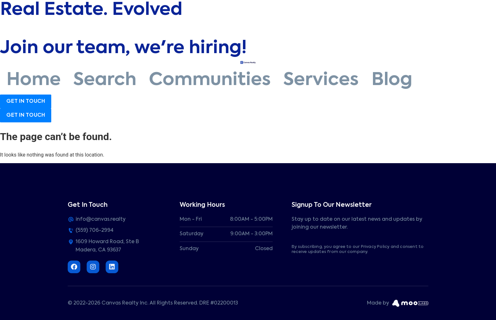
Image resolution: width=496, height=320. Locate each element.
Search (104, 80)
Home (33, 80)
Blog (391, 80)
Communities (210, 80)
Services (321, 80)
